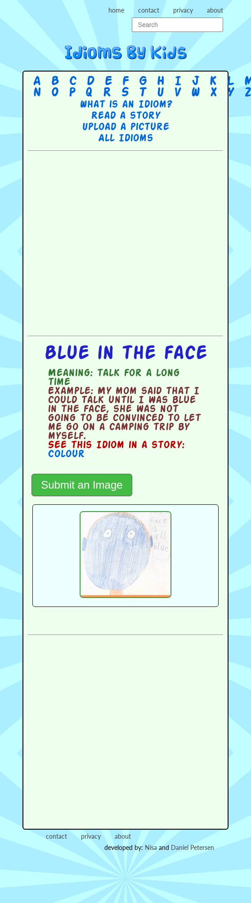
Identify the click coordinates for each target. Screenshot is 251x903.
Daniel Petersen (192, 847)
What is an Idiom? (126, 104)
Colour (66, 454)
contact (148, 10)
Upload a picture (125, 127)
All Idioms (125, 138)
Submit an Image (81, 485)
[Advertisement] (115, 242)
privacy (183, 10)
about (215, 10)
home (116, 10)
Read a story (125, 116)
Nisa (151, 847)
